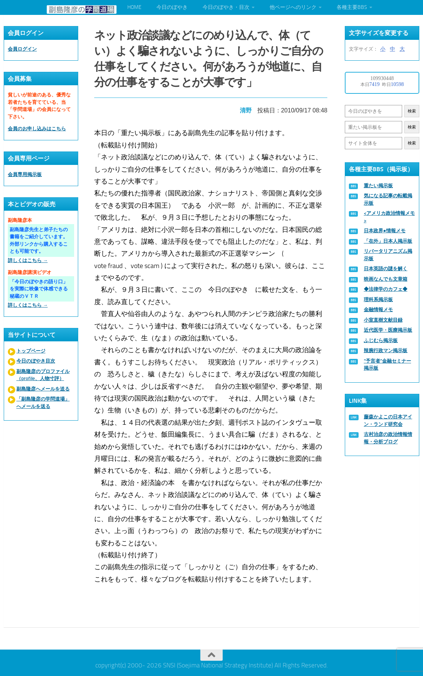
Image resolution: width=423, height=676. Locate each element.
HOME (134, 7)
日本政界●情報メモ (384, 230)
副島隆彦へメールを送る (43, 389)
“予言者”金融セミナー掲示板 (387, 364)
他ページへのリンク (293, 7)
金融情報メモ (378, 309)
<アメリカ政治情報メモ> (389, 216)
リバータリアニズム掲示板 (388, 254)
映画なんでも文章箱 (385, 279)
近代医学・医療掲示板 (388, 330)
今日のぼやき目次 (35, 361)
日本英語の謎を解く (385, 268)
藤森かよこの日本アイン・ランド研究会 (388, 420)
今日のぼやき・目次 (226, 7)
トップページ (30, 351)
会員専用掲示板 (25, 174)
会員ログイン (22, 49)
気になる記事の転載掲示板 (388, 199)
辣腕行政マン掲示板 (385, 350)
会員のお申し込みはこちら (37, 128)
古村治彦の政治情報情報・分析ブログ (388, 437)
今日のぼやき (172, 7)
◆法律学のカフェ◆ (385, 289)
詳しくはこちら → (28, 260)
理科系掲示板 (378, 299)
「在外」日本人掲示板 (388, 241)
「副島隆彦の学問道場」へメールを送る (43, 402)
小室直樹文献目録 (383, 320)
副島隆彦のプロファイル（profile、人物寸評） (43, 375)
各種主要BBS (352, 7)
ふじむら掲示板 (381, 340)
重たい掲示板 (378, 185)
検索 (412, 111)
